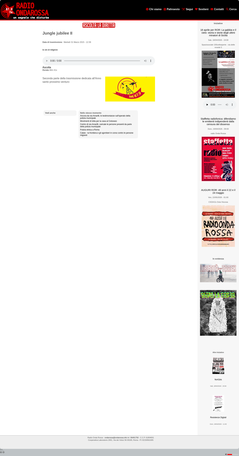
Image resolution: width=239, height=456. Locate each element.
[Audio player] (98, 60)
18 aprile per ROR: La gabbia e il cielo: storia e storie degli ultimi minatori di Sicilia (218, 33)
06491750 (134, 438)
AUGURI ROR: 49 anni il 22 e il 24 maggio (218, 191)
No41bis (218, 379)
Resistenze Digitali (218, 417)
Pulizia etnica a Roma (89, 130)
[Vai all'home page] (25, 18)
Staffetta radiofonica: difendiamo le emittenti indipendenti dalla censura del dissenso (218, 121)
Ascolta (46, 67)
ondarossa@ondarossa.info (116, 438)
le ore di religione (50, 50)
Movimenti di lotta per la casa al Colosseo (98, 121)
